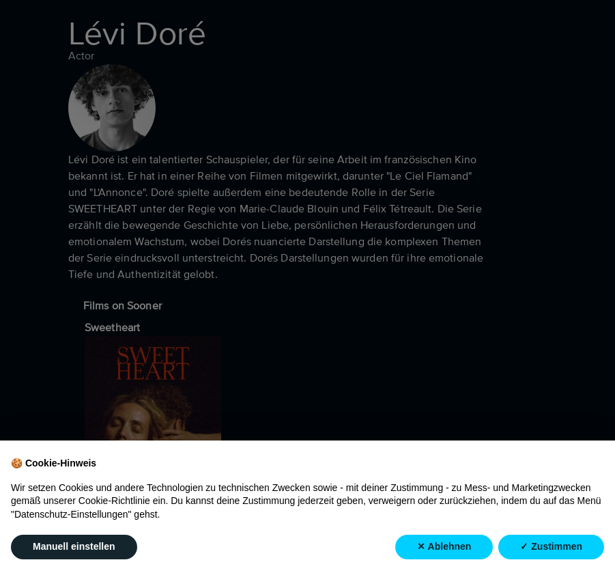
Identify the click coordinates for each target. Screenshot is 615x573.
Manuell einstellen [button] (74, 547)
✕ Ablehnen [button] (444, 547)
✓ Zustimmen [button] (551, 547)
